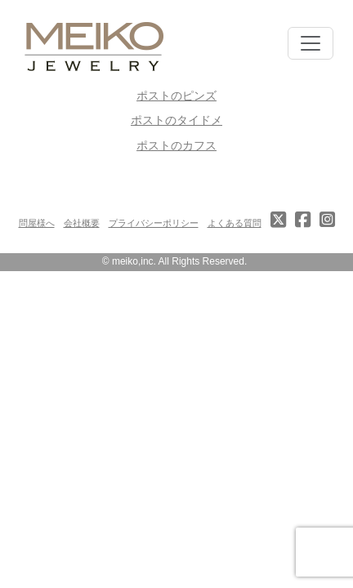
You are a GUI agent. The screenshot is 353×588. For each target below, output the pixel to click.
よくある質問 (234, 223)
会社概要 (82, 223)
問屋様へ (37, 223)
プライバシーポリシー (154, 223)
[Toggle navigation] (310, 43)
